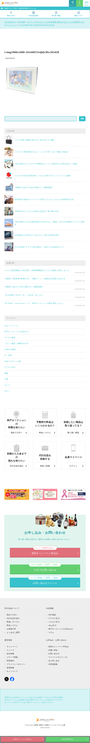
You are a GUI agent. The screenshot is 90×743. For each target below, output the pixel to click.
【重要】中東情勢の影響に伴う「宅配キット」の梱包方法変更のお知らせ (34, 279)
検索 (82, 118)
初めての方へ (11, 13)
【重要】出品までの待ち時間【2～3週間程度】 (33, 187)
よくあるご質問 (13, 639)
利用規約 (10, 668)
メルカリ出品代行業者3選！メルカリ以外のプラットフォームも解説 (42, 176)
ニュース (10, 657)
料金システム (78, 13)
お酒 (6, 379)
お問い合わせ (54, 661)
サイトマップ (12, 678)
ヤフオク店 (53, 625)
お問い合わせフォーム (45, 588)
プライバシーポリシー (16, 671)
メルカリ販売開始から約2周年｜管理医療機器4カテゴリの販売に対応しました (36, 270)
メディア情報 (12, 664)
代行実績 (52, 622)
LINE (79, 3)
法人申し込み (54, 668)
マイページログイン (56, 664)
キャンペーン (12, 654)
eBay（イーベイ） (11, 326)
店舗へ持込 (53, 657)
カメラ (7, 385)
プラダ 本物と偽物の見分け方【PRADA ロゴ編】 (34, 140)
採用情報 (10, 675)
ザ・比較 (8, 355)
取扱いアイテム (13, 629)
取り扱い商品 (56, 13)
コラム (51, 639)
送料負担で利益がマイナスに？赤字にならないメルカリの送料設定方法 (43, 199)
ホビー (7, 391)
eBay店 (51, 632)
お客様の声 (11, 636)
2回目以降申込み (67, 739)
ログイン (72, 3)
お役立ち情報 (10, 349)
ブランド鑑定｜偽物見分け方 (16, 343)
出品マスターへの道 (12, 361)
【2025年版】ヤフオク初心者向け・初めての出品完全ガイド (39, 247)
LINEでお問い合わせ (45, 575)
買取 (6, 373)
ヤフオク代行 (10, 367)
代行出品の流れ (34, 13)
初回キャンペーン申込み (22, 739)
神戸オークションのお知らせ (16, 331)
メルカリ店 (53, 629)
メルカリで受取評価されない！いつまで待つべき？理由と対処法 (41, 152)
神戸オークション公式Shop (59, 636)
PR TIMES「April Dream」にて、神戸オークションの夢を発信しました (34, 303)
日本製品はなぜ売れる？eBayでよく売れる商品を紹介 (36, 235)
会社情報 (10, 661)
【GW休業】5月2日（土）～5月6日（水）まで (23, 295)
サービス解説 (10, 337)
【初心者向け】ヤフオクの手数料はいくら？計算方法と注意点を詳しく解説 (45, 164)
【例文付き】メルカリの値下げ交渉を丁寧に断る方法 (36, 211)
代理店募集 (53, 671)
